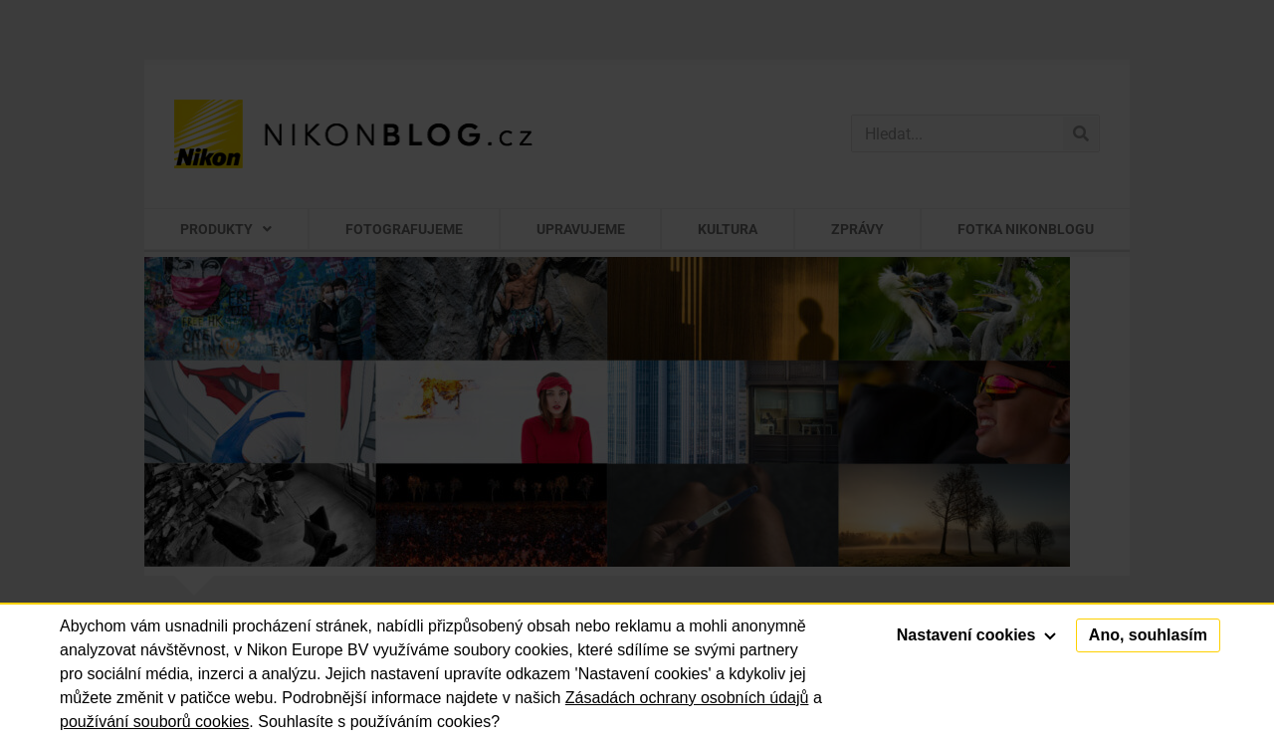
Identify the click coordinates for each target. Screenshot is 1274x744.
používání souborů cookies (154, 721)
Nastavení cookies (976, 634)
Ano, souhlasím (1148, 634)
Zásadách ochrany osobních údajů (687, 697)
